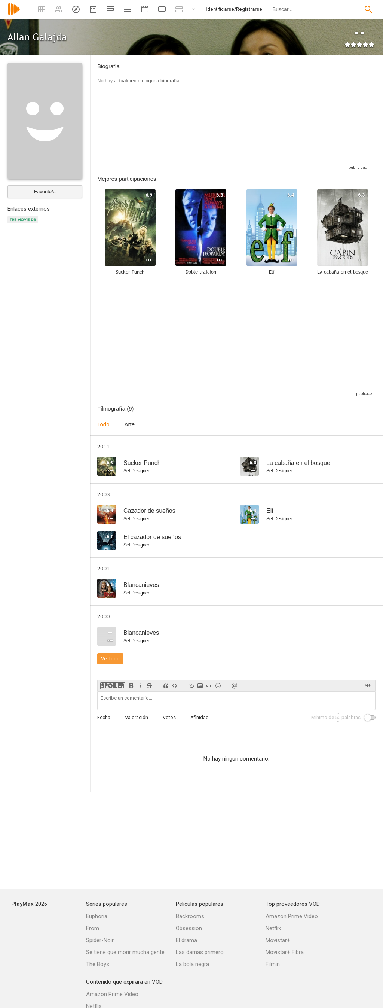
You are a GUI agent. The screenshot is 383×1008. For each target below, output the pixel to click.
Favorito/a (45, 191)
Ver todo (110, 658)
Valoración (136, 717)
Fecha (103, 717)
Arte (130, 424)
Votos (169, 717)
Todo (103, 424)
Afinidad (199, 717)
